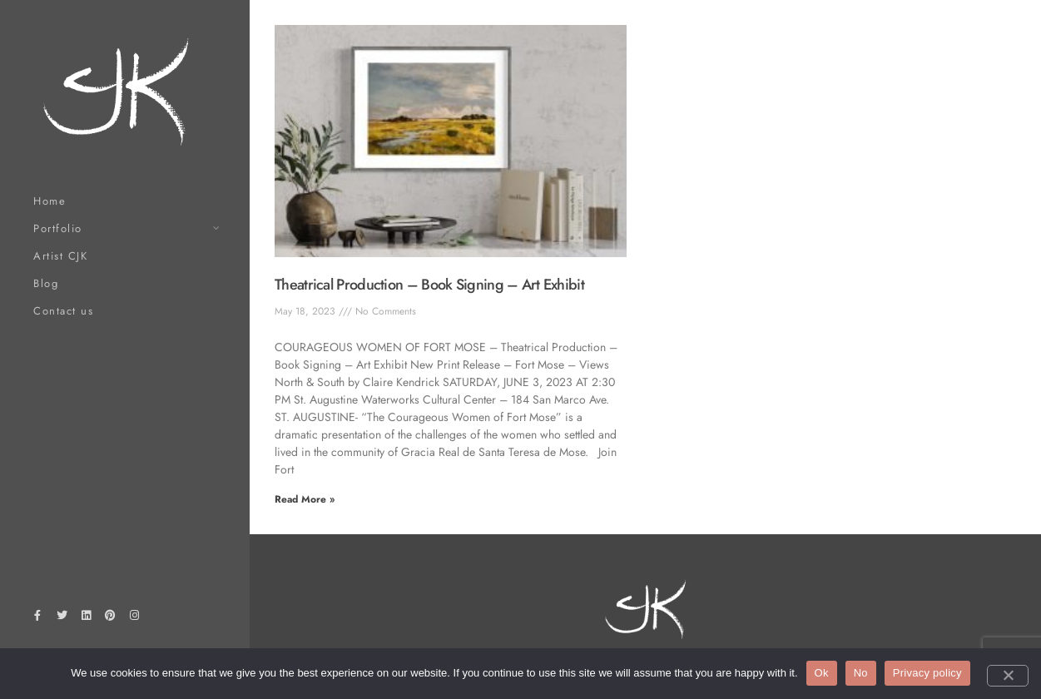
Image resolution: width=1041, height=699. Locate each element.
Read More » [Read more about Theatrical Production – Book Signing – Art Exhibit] (305, 499)
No (861, 673)
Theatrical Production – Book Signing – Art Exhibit (429, 284)
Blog (45, 283)
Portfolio (57, 228)
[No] (1008, 676)
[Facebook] (37, 618)
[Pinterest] (110, 618)
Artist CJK (60, 256)
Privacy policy (927, 673)
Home (49, 201)
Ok (822, 673)
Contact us (63, 311)
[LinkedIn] (85, 618)
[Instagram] (134, 618)
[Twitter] (61, 618)
